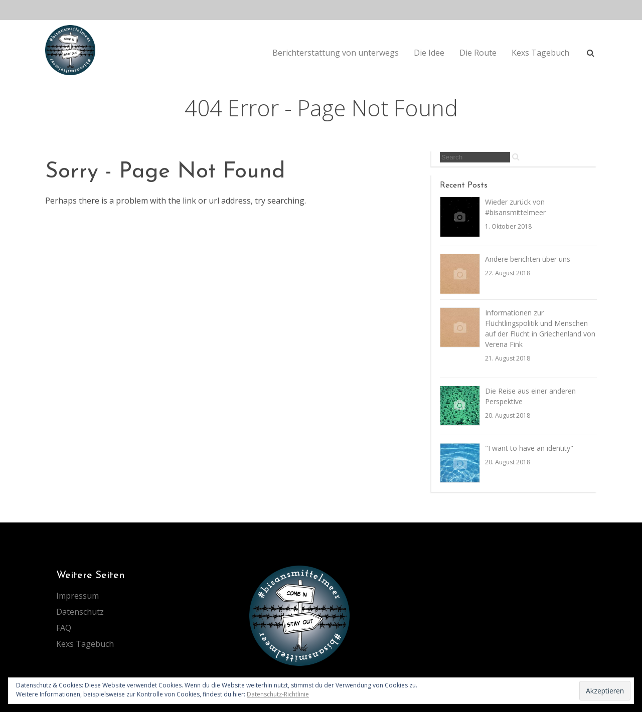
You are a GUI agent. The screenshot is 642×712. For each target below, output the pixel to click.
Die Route (478, 52)
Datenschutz (80, 611)
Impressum (77, 595)
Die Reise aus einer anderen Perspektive (530, 396)
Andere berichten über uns (527, 259)
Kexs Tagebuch (540, 52)
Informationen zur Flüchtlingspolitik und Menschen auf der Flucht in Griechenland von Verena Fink (540, 328)
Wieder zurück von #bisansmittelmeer (515, 207)
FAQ (63, 627)
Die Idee (429, 52)
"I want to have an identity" (529, 448)
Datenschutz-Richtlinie (278, 694)
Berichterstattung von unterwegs (335, 52)
